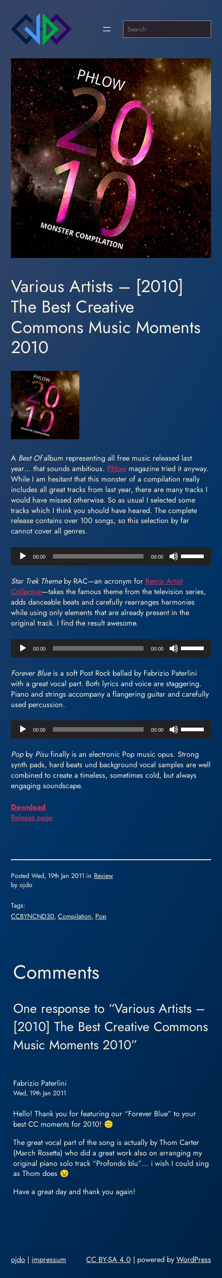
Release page (31, 817)
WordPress (193, 1259)
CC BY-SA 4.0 (108, 1259)
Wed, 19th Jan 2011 (39, 1093)
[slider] (98, 556)
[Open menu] (106, 29)
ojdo (18, 1259)
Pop (100, 916)
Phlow (116, 468)
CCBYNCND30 (32, 916)
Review (103, 875)
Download (28, 806)
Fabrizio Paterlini (40, 1083)
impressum (48, 1259)
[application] (111, 556)
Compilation (75, 916)
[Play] (22, 556)
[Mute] (173, 556)
